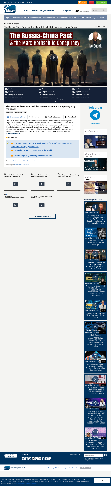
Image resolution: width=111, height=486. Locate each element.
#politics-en (38, 161)
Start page (51, 468)
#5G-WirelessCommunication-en (68, 18)
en (82, 11)
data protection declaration (26, 484)
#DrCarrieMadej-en (90, 18)
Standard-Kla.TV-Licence (21, 165)
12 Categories (66, 10)
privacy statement (89, 460)
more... (102, 17)
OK (102, 480)
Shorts (35, 10)
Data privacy (75, 468)
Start (27, 10)
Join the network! (19, 2)
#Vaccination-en (19, 18)
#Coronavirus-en (34, 18)
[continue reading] (13, 133)
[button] (82, 2)
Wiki (56, 468)
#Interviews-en (49, 18)
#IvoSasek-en (17, 161)
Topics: (8, 17)
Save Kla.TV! (8, 2)
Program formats (48, 10)
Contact (29, 2)
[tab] (17, 117)
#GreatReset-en (28, 161)
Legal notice (67, 468)
